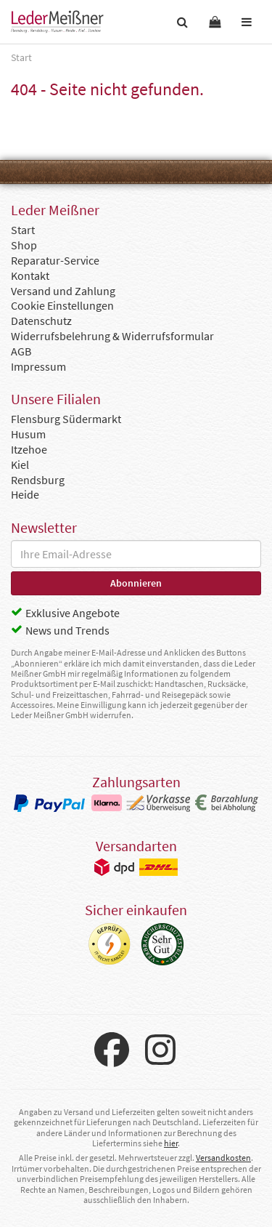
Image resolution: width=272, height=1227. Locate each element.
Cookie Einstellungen (62, 305)
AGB (21, 351)
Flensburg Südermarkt (66, 418)
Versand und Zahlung (63, 290)
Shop (24, 245)
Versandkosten (223, 1157)
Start (23, 229)
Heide (25, 494)
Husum (28, 434)
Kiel (20, 464)
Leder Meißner (57, 21)
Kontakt (30, 275)
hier (171, 1143)
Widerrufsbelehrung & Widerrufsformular (112, 336)
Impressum (38, 366)
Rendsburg (38, 479)
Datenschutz (41, 320)
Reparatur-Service (55, 260)
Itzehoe (29, 449)
